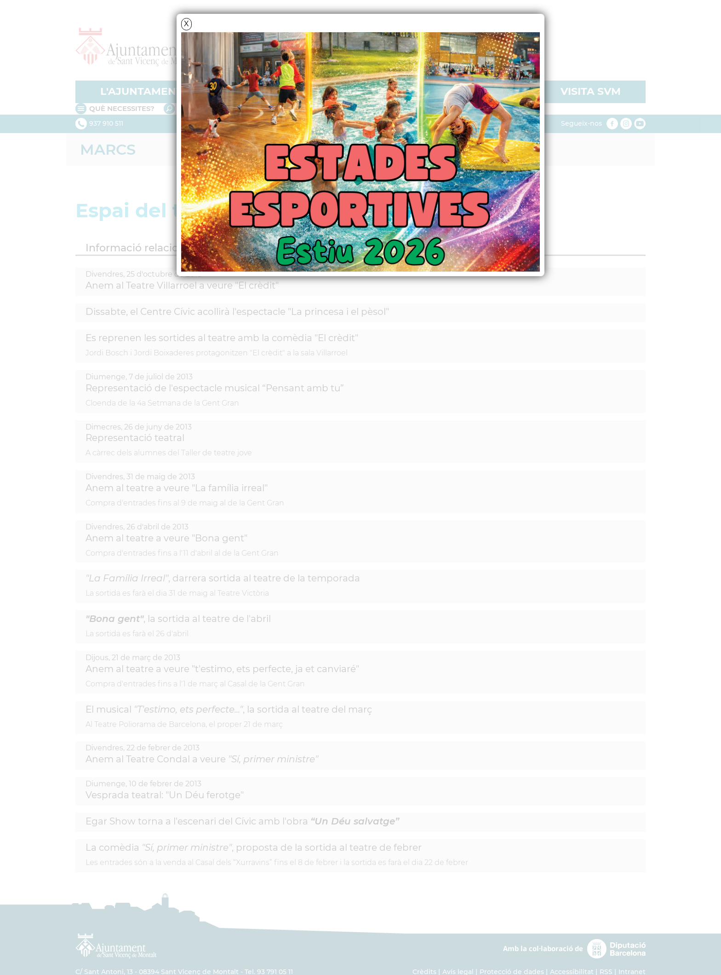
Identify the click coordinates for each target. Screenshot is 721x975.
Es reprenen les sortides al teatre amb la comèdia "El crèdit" (222, 337)
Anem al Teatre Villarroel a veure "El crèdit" (182, 285)
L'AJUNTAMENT (141, 91)
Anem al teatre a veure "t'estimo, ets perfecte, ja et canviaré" (222, 668)
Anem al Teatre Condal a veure (202, 759)
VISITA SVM (591, 91)
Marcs (108, 149)
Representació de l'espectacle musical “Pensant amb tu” (215, 388)
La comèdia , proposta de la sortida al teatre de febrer (254, 847)
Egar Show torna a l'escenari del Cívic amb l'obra (242, 821)
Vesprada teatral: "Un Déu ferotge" (165, 795)
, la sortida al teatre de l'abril (178, 618)
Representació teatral (135, 437)
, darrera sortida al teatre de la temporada (223, 578)
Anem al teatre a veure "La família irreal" (177, 487)
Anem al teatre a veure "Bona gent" (166, 538)
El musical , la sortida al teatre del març (229, 709)
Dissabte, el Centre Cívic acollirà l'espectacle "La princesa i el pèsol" (237, 311)
